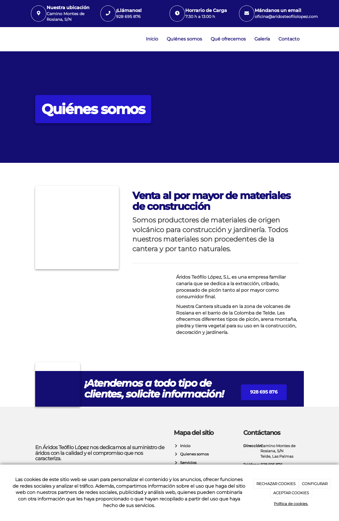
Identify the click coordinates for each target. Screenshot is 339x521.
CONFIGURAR (315, 483)
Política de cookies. (291, 503)
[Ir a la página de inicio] (29, 39)
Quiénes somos (184, 39)
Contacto (289, 39)
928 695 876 (128, 16)
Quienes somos (193, 454)
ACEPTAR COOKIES (291, 492)
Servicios (187, 463)
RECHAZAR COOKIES (276, 483)
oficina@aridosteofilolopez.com (286, 16)
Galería (262, 39)
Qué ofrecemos (228, 39)
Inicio (152, 39)
